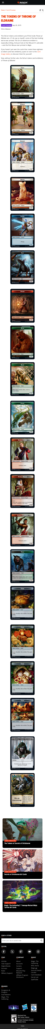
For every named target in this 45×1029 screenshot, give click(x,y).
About (18, 961)
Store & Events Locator (36, 971)
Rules (3, 971)
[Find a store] (41, 940)
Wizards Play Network (20, 972)
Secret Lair (35, 977)
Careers (19, 966)
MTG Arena (35, 966)
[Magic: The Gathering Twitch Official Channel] (21, 951)
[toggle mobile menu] (3, 2)
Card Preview (10, 10)
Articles (3, 961)
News (3, 10)
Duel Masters (6, 995)
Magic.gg (34, 968)
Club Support (6, 964)
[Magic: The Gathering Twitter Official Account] (12, 951)
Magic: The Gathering (35, 962)
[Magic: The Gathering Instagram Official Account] (38, 951)
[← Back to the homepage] (22, 2)
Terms (22, 1026)
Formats (4, 968)
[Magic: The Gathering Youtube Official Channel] (29, 951)
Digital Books (5, 966)
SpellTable (34, 980)
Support (19, 968)
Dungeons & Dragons (5, 991)
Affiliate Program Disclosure (22, 976)
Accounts (19, 964)
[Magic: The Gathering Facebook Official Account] (3, 951)
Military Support (7, 973)
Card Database (36, 975)
